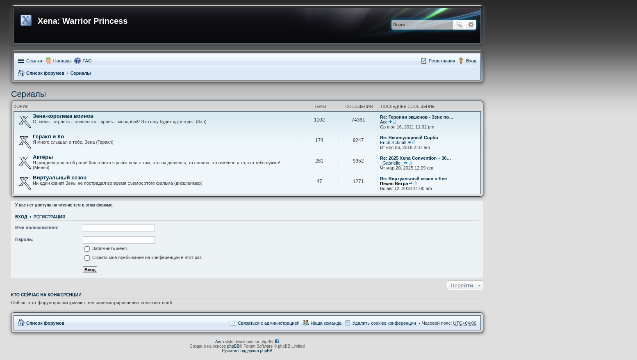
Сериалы (81, 73)
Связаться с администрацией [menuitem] (268, 323)
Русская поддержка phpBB (247, 351)
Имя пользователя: (37, 227)
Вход (21, 216)
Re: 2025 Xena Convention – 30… (415, 158)
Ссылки (34, 60)
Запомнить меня (105, 248)
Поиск (459, 25)
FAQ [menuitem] (86, 60)
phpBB (233, 346)
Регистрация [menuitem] (442, 60)
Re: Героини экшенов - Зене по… (416, 117)
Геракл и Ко (48, 136)
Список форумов (45, 73)
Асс (383, 121)
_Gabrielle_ (391, 163)
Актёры (43, 157)
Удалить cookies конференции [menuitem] (384, 323)
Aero (219, 341)
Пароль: (24, 239)
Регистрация (50, 216)
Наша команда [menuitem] (326, 323)
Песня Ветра (394, 183)
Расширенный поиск (470, 25)
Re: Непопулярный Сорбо (409, 137)
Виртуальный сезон (59, 177)
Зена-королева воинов (63, 116)
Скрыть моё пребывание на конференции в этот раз (143, 257)
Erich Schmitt (393, 142)
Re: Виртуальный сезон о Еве (413, 178)
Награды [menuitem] (62, 60)
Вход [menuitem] (471, 60)
